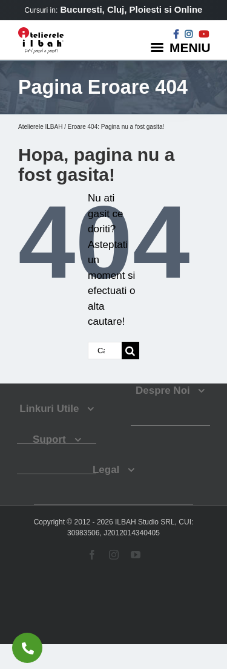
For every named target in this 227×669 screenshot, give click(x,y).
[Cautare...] (105, 350)
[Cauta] (130, 350)
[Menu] (182, 46)
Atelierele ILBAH (40, 126)
